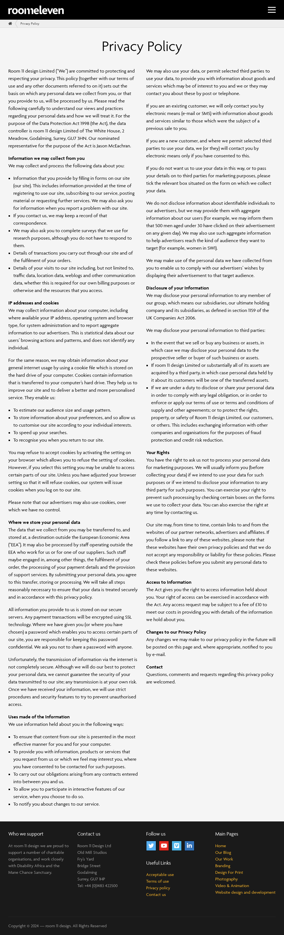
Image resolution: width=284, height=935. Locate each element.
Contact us (156, 894)
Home (220, 845)
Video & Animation (232, 885)
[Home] (10, 24)
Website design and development (245, 892)
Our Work (224, 859)
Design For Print (229, 872)
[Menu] (272, 9)
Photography (226, 879)
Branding (222, 865)
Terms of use (157, 881)
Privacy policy (158, 887)
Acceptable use (160, 874)
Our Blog (223, 852)
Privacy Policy (30, 23)
